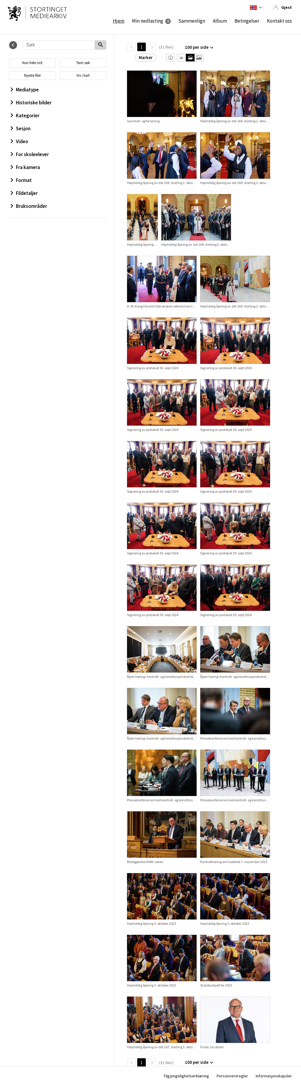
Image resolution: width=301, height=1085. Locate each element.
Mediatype (25, 89)
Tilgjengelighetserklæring (186, 1076)
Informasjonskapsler (274, 1076)
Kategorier (25, 115)
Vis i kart (83, 75)
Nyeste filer (32, 75)
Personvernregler (232, 1076)
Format (21, 180)
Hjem (118, 21)
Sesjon (21, 128)
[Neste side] (152, 47)
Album (220, 21)
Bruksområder (29, 206)
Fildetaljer (24, 193)
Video (19, 141)
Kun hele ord (32, 62)
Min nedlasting (147, 21)
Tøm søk (83, 62)
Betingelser (247, 21)
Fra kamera (25, 167)
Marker (146, 57)
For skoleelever (30, 154)
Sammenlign (191, 21)
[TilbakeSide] (131, 47)
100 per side (196, 47)
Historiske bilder (31, 102)
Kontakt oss (279, 21)
